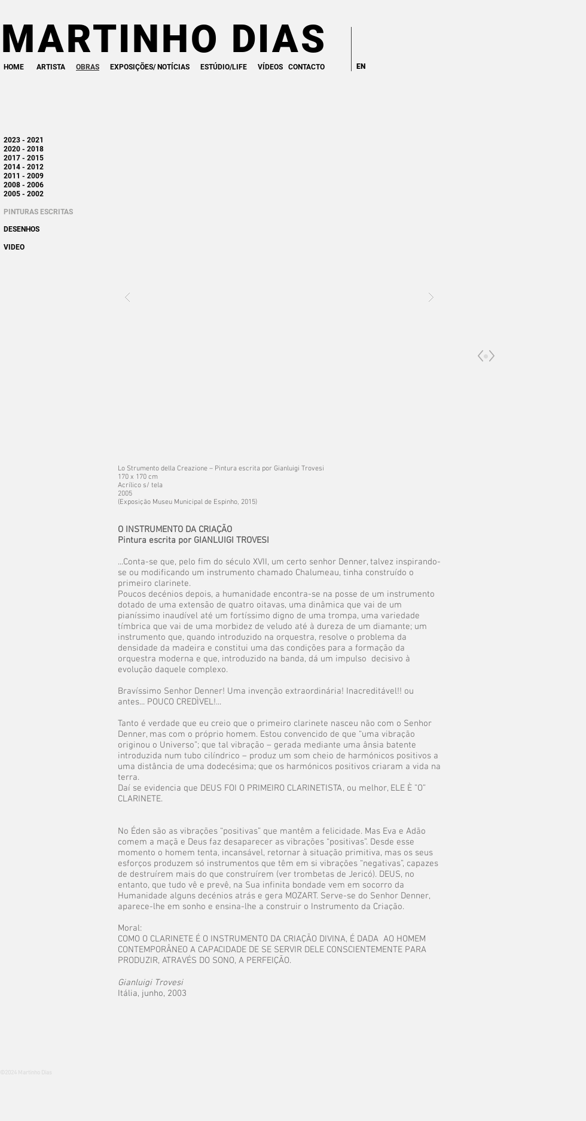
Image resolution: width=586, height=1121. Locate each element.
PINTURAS (21, 212)
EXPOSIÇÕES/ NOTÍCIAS (150, 67)
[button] (279, 296)
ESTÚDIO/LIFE (223, 67)
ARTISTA (50, 67)
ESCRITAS (56, 212)
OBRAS (87, 67)
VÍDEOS (270, 67)
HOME (14, 67)
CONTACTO (306, 67)
